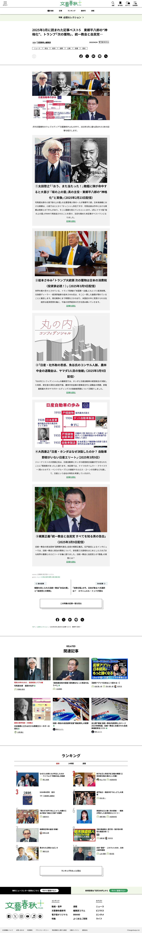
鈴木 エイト (59, 729)
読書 (76, 48)
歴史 (84, 48)
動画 (51, 11)
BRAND (76, 914)
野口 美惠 (46, 780)
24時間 (71, 763)
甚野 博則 (103, 817)
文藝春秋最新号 (59, 910)
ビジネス (100, 910)
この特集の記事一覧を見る (71, 603)
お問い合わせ (20, 930)
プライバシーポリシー (42, 930)
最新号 (83, 11)
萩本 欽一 (103, 798)
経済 (53, 48)
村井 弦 (119, 686)
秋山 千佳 (103, 780)
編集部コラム (79, 910)
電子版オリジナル (60, 914)
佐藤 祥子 (46, 817)
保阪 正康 (46, 833)
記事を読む (71, 221)
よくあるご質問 (80, 919)
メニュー (5, 5)
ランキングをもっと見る (71, 870)
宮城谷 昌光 (21, 689)
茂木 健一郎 (109, 686)
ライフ (99, 919)
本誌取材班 (113, 780)
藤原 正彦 (46, 851)
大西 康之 (20, 732)
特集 (54, 919)
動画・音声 (57, 906)
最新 (57, 763)
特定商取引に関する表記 (59, 930)
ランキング (71, 11)
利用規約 (30, 930)
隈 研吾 (111, 854)
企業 (68, 48)
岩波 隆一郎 (98, 686)
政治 (46, 48)
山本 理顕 (103, 854)
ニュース (37, 48)
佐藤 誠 (102, 838)
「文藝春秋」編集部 (43, 42)
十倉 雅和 (59, 689)
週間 (84, 763)
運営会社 (85, 930)
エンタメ (100, 914)
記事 (60, 11)
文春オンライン (74, 930)
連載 (92, 11)
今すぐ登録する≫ (49, 890)
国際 (61, 48)
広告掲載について (7, 930)
